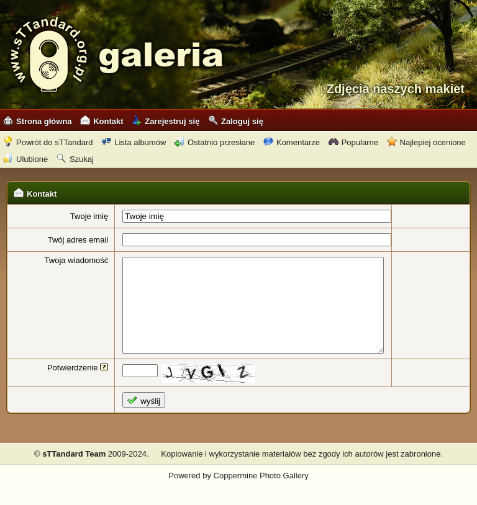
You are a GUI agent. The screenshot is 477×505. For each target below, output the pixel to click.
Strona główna (37, 121)
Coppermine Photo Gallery (261, 494)
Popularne (353, 142)
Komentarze (291, 142)
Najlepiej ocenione (426, 142)
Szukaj (75, 159)
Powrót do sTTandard (48, 142)
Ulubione (25, 159)
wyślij (133, 419)
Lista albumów (133, 142)
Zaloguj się (235, 121)
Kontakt (101, 121)
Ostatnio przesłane (215, 142)
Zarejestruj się (165, 121)
